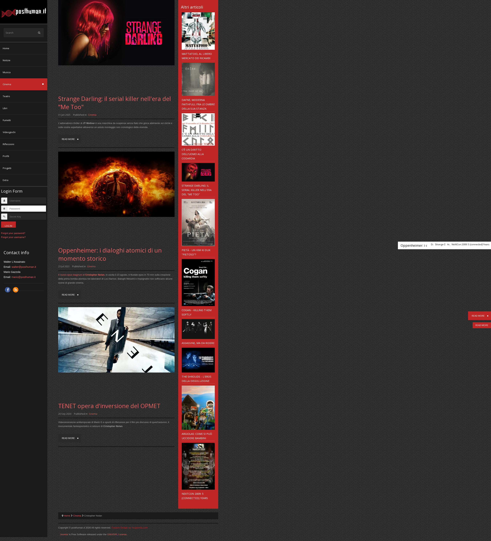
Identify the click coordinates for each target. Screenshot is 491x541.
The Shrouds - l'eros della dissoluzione (196, 379)
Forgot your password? (13, 233)
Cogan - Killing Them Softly (196, 312)
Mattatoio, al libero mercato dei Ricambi (197, 56)
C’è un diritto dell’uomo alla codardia (193, 154)
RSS (15, 289)
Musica (7, 72)
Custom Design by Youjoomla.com (130, 527)
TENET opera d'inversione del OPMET (109, 406)
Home (6, 48)
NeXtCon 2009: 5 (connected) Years (195, 496)
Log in (8, 225)
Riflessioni (8, 144)
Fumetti (7, 120)
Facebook (7, 289)
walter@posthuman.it (24, 266)
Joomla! (64, 534)
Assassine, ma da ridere (198, 343)
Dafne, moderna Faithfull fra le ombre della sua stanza (198, 104)
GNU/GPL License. (117, 534)
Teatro (6, 96)
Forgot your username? (13, 237)
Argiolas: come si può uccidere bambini (197, 436)
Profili (6, 156)
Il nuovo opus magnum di (81, 274)
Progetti (7, 168)
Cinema (7, 84)
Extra (5, 180)
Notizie (6, 60)
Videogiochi (9, 132)
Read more (68, 139)
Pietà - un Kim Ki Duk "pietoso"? (196, 252)
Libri (5, 108)
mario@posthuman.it (24, 277)
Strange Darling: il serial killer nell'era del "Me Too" (196, 190)
